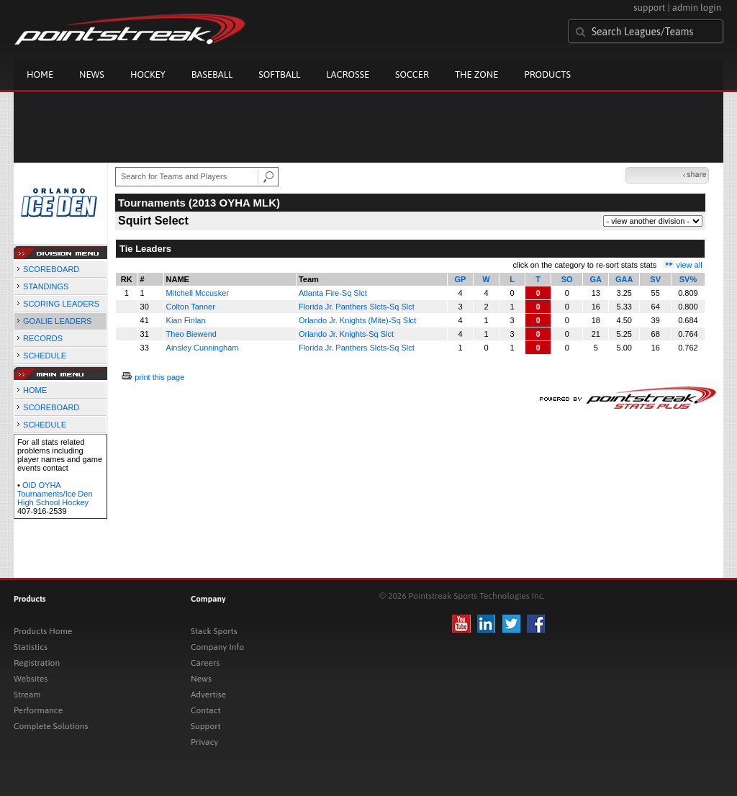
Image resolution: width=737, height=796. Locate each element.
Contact (206, 710)
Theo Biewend (191, 334)
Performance (38, 710)
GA (596, 279)
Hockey (148, 74)
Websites (31, 679)
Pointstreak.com (129, 30)
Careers (205, 663)
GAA (624, 279)
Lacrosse (347, 74)
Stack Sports (214, 631)
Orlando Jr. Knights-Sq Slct (346, 334)
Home (40, 74)
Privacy (204, 742)
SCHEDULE (44, 355)
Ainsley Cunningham (202, 347)
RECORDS (43, 338)
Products (547, 74)
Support (206, 726)
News (91, 74)
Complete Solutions (51, 726)
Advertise (208, 694)
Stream (27, 694)
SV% (688, 279)
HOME (35, 390)
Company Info (217, 647)
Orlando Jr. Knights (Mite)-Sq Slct (357, 320)
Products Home (43, 631)
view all (689, 265)
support (649, 7)
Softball (279, 74)
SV (655, 279)
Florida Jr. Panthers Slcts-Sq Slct (357, 306)
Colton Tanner (190, 306)
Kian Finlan (186, 320)
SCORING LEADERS (61, 303)
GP (460, 279)
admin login (696, 7)
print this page (159, 377)
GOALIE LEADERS (57, 321)
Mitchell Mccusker (197, 293)
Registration (37, 663)
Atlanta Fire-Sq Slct (333, 293)
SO (567, 279)
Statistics (31, 647)
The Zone (476, 74)
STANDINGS (45, 286)
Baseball (212, 74)
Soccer (412, 74)
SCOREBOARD (51, 269)
